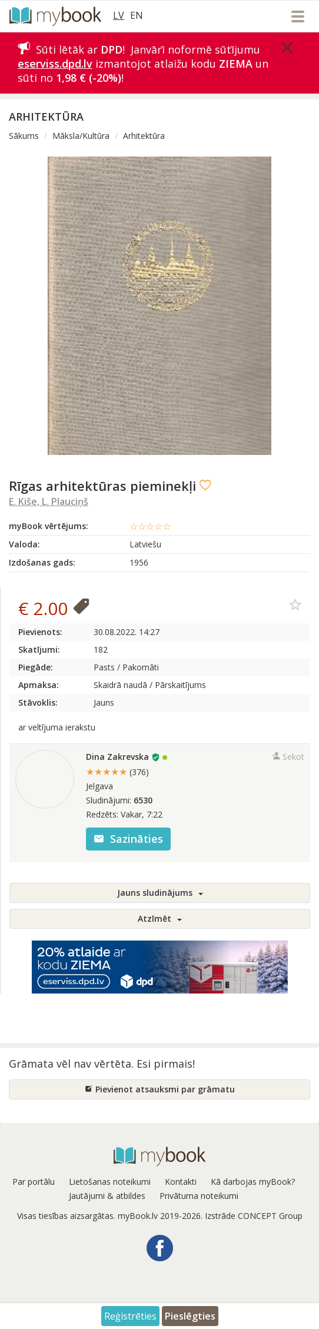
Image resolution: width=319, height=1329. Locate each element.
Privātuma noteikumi (199, 1195)
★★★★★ (117, 771)
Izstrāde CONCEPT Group (254, 1215)
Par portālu (33, 1181)
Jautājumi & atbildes (107, 1195)
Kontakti (181, 1181)
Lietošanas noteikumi (110, 1181)
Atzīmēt (160, 918)
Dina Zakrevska (117, 756)
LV (118, 15)
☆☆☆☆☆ (150, 526)
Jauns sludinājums (160, 892)
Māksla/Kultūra (80, 135)
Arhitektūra (144, 135)
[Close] (287, 47)
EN (136, 15)
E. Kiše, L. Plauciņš (48, 501)
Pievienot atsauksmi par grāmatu (160, 1089)
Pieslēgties (190, 1316)
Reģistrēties (130, 1316)
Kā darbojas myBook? (253, 1181)
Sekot (288, 756)
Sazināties (128, 839)
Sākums (24, 135)
